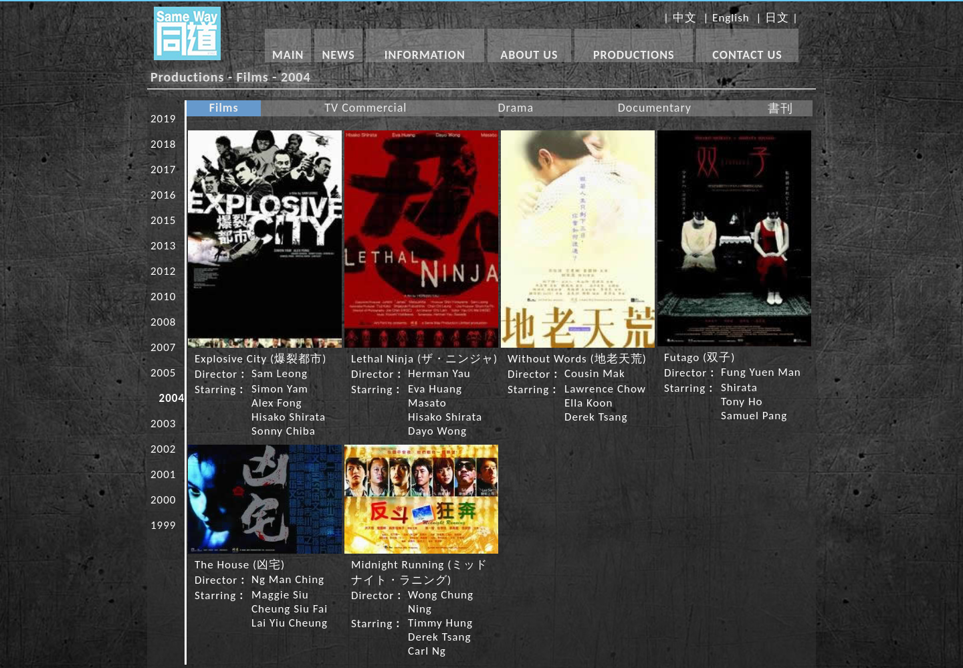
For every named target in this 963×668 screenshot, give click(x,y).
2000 (163, 500)
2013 (163, 246)
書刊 (780, 108)
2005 (163, 373)
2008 (163, 322)
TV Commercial (365, 107)
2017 (163, 169)
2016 (163, 195)
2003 (163, 424)
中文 (685, 18)
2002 (163, 449)
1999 (163, 525)
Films (224, 107)
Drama (516, 107)
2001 (163, 474)
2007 (163, 347)
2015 (163, 220)
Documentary (654, 107)
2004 (172, 398)
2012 (163, 271)
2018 (163, 144)
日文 (777, 18)
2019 (163, 119)
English (731, 18)
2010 (163, 297)
